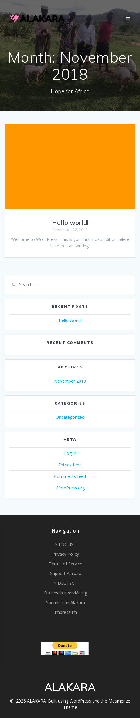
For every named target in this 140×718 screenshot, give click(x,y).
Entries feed (70, 465)
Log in (70, 453)
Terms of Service (65, 564)
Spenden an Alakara (65, 602)
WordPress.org (70, 488)
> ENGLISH (66, 544)
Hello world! (70, 222)
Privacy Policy (65, 554)
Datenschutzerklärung (65, 593)
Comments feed (70, 476)
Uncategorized (70, 417)
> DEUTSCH (65, 583)
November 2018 (70, 381)
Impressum (66, 612)
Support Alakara (65, 573)
